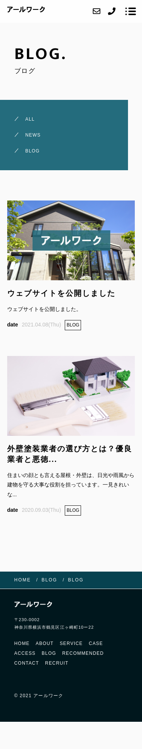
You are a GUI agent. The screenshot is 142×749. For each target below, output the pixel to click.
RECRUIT (57, 663)
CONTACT (26, 663)
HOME (22, 643)
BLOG (49, 653)
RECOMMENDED (83, 653)
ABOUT (44, 643)
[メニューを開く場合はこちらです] (130, 11)
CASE (96, 643)
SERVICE (71, 643)
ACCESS (25, 653)
